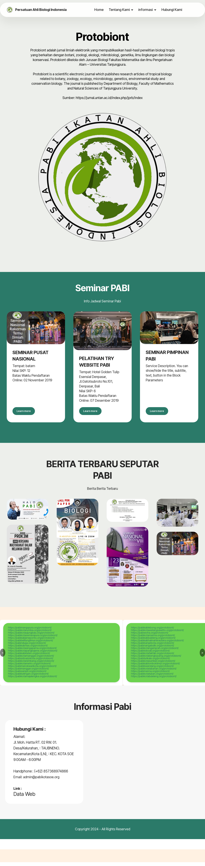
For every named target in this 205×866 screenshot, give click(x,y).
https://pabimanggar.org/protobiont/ (28, 672)
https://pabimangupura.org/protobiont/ (30, 631)
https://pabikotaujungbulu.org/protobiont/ (31, 636)
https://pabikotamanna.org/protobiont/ (153, 639)
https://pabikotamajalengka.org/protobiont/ (32, 680)
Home (99, 10)
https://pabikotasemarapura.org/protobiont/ (32, 639)
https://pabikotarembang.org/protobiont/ (31, 664)
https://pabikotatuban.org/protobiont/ (152, 677)
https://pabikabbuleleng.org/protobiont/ (153, 641)
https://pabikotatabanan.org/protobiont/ (153, 672)
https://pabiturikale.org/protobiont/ (150, 662)
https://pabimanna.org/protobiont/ (150, 675)
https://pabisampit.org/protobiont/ (27, 675)
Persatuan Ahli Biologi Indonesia (42, 9)
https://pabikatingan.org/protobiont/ (28, 677)
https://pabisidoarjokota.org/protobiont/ (30, 662)
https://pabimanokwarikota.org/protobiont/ (32, 669)
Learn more (27, 413)
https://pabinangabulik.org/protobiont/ (152, 649)
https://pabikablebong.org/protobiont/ (152, 631)
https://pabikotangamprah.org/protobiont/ (155, 651)
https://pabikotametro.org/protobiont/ (29, 667)
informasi (146, 10)
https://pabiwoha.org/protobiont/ (149, 636)
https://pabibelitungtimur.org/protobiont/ (30, 644)
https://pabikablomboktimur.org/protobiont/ (155, 667)
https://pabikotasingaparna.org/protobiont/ (32, 651)
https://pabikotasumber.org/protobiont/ (153, 664)
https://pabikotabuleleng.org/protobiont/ (153, 680)
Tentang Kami (119, 10)
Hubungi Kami (172, 10)
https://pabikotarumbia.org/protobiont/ (30, 634)
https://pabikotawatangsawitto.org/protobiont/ (157, 634)
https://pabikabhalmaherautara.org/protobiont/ (157, 644)
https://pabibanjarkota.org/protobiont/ (152, 646)
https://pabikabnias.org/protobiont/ (28, 649)
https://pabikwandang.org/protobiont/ (152, 669)
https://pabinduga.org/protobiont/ (27, 646)
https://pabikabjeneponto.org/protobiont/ (31, 641)
